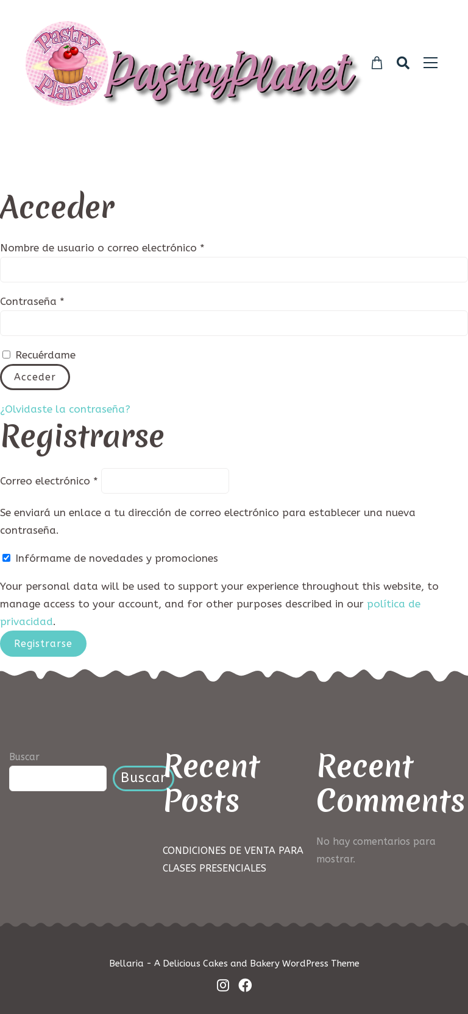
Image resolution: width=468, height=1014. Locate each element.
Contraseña (61, 300)
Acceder (35, 377)
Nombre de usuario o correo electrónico (131, 246)
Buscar (24, 757)
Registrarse (43, 643)
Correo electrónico (49, 480)
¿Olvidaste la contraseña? (65, 409)
